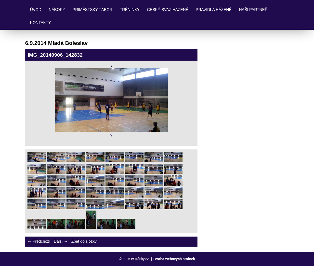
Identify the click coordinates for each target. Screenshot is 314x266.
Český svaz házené (167, 10)
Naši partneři (254, 10)
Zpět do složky (84, 241)
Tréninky (130, 10)
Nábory (57, 10)
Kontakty (40, 23)
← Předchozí (38, 241)
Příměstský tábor (92, 10)
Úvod (35, 10)
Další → (61, 241)
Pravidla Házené (214, 10)
